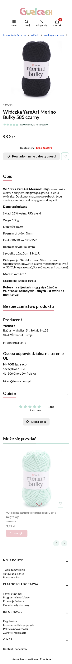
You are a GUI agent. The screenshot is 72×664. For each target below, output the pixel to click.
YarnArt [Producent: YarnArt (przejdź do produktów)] (7, 104)
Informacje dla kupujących (18, 625)
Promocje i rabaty (13, 601)
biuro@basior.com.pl (17, 381)
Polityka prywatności (15, 628)
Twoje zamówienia (14, 569)
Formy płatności (12, 593)
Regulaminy (10, 621)
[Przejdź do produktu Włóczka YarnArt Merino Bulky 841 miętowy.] (36, 479)
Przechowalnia (11, 577)
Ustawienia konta (13, 573)
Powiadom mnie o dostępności (31, 156)
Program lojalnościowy (16, 597)
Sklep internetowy (31, 659)
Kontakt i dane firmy (15, 648)
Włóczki (35, 35)
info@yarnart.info (14, 342)
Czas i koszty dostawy (16, 605)
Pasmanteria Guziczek (14, 35)
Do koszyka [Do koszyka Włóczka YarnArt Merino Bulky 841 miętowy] (16, 533)
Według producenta (54, 35)
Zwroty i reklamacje (14, 632)
